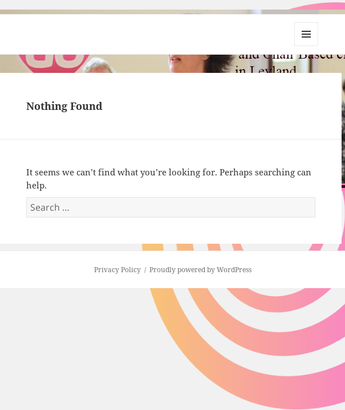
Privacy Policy (117, 269)
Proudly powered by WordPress (200, 269)
